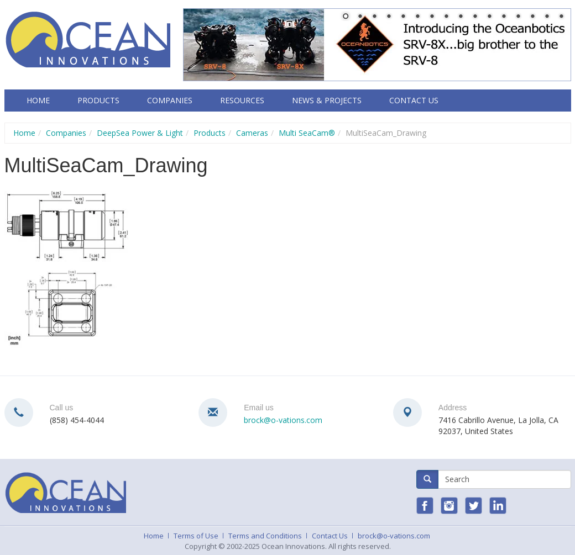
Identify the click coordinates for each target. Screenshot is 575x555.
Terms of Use (196, 536)
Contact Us (413, 100)
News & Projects (327, 100)
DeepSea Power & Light (140, 133)
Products (98, 100)
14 (532, 17)
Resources (242, 100)
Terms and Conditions (265, 536)
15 (547, 17)
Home (38, 100)
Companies (169, 100)
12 (504, 17)
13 (518, 17)
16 (561, 17)
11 (489, 17)
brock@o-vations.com (283, 420)
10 (475, 17)
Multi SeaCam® (307, 133)
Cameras (252, 133)
